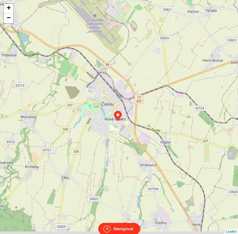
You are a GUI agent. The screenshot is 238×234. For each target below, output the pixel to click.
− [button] (9, 18)
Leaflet (231, 226)
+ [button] (9, 8)
